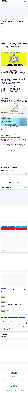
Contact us (14, 389)
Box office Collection (21, 318)
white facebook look (4, 329)
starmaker (18, 327)
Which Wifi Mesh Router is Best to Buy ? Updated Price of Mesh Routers (15, 296)
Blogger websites (15, 318)
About (10, 389)
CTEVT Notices (4, 319)
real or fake (14, 327)
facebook (8, 226)
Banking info (9, 318)
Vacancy (17, 324)
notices (9, 167)
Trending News (5, 19)
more (5, 327)
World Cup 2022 (4, 326)
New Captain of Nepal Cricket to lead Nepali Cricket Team (14, 308)
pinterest (8, 229)
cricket (13, 326)
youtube (21, 229)
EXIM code (12, 319)
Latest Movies (11, 321)
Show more (25, 187)
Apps (2, 318)
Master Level (16, 321)
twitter (21, 226)
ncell (8, 327)
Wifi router (20, 324)
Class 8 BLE (8, 319)
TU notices (9, 324)
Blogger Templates (9, 390)
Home (2, 19)
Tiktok (13, 324)
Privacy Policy (20, 389)
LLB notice (6, 321)
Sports (6, 324)
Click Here (8, 140)
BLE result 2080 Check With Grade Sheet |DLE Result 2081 (14, 304)
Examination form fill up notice (20, 319)
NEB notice (21, 321)
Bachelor (5, 167)
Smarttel (3, 324)
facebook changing (21, 326)
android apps (9, 326)
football (3, 327)
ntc (10, 327)
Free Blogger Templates (20, 390)
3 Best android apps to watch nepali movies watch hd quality (13, 290)
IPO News (3, 321)
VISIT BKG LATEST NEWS (14, 148)
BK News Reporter (13, 182)
